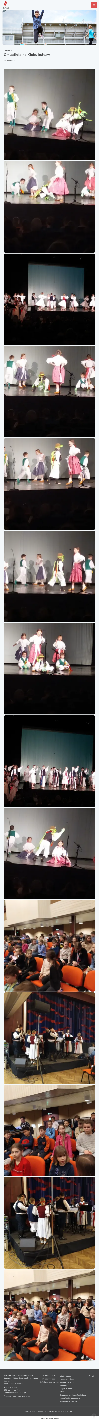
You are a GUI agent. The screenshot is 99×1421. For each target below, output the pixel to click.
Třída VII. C (8, 50)
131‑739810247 (19, 1396)
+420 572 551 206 (47, 1375)
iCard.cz (71, 1411)
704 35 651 (12, 1387)
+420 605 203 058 (47, 1379)
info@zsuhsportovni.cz (49, 1382)
